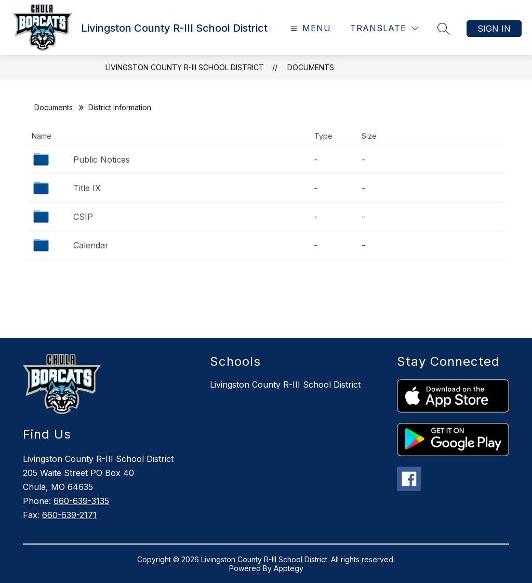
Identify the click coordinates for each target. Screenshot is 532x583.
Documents (310, 67)
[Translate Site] (384, 28)
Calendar (91, 245)
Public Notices (101, 159)
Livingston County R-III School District (184, 67)
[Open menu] (309, 28)
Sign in (494, 28)
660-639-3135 (81, 501)
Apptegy (288, 568)
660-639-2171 (69, 515)
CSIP (83, 216)
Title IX (87, 188)
